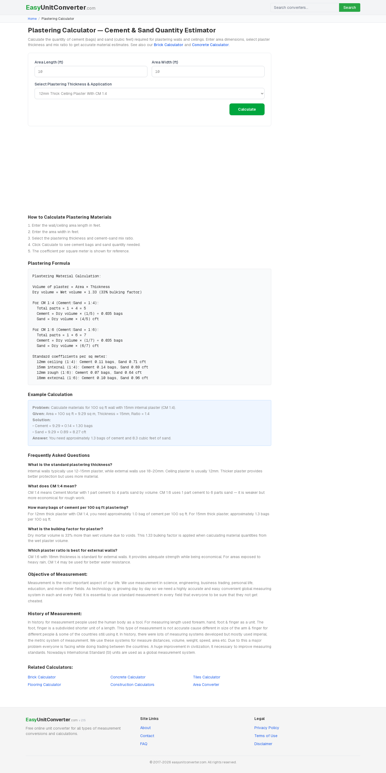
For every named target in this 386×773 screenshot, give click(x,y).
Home (32, 19)
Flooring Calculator (44, 684)
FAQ (143, 743)
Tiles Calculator (206, 677)
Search (349, 7)
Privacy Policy (266, 727)
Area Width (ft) (165, 62)
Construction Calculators (132, 684)
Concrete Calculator (210, 44)
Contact (147, 735)
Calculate (247, 109)
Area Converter (206, 684)
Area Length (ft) (49, 62)
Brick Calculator (168, 44)
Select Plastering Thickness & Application (73, 84)
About (145, 727)
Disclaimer (263, 743)
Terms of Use (265, 735)
